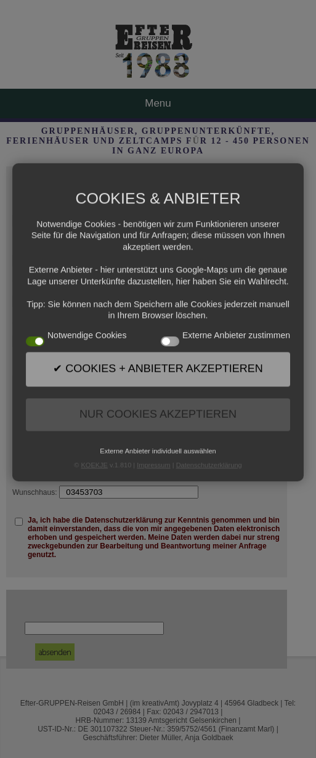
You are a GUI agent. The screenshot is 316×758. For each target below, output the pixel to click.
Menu (158, 103)
